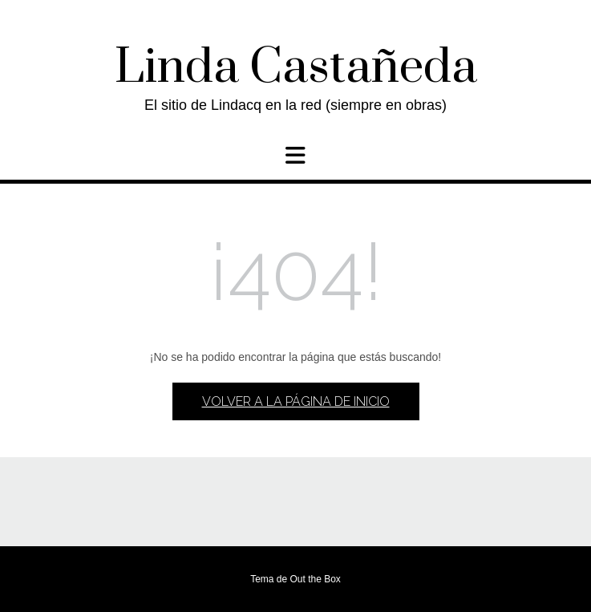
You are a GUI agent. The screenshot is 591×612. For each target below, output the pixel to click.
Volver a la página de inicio (296, 401)
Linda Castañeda (296, 68)
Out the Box (314, 579)
